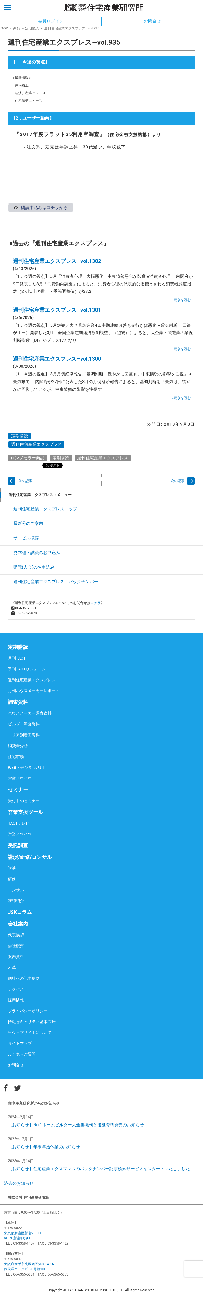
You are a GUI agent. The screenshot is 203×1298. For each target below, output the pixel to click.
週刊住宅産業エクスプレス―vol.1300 (57, 359)
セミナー (18, 790)
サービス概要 (26, 538)
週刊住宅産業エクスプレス (36, 444)
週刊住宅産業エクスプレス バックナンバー (55, 581)
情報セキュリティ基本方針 (32, 1021)
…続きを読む (181, 300)
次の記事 (177, 481)
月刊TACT (17, 658)
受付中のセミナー (24, 800)
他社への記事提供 (24, 978)
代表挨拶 (16, 935)
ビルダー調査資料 (24, 724)
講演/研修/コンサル (30, 857)
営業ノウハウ (20, 778)
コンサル (16, 890)
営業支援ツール (25, 812)
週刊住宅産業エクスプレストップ (45, 508)
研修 (12, 879)
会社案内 (18, 924)
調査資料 (18, 702)
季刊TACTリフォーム (26, 669)
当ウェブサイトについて (30, 1032)
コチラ (95, 603)
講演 (12, 868)
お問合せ (16, 1065)
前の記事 (25, 481)
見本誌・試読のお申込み (36, 552)
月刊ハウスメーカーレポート (33, 690)
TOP (4, 28)
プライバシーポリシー (28, 1011)
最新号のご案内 (28, 523)
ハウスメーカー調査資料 (30, 713)
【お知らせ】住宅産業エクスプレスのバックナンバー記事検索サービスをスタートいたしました (99, 1168)
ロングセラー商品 (27, 457)
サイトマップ (20, 1043)
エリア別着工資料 (24, 735)
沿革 (12, 967)
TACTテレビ (19, 823)
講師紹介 (16, 900)
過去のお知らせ (19, 1183)
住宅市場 (16, 756)
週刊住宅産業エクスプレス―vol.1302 (57, 261)
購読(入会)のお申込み (33, 567)
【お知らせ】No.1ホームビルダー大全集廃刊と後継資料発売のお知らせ (76, 1124)
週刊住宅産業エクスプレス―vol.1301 (57, 310)
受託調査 (18, 845)
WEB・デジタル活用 (26, 767)
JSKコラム (20, 912)
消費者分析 (18, 745)
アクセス (16, 989)
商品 (16, 28)
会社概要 (16, 945)
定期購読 (32, 28)
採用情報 (16, 1000)
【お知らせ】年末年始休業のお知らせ (44, 1146)
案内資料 (16, 956)
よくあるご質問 (22, 1054)
